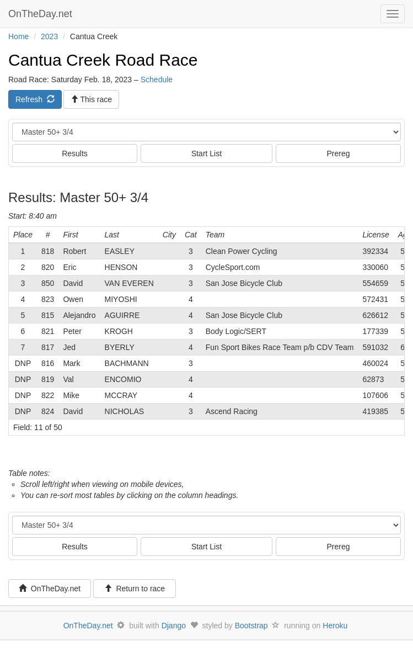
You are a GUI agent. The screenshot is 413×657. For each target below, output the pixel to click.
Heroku (335, 625)
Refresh (35, 99)
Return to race (134, 588)
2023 (49, 36)
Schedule (157, 79)
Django (174, 625)
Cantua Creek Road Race (103, 60)
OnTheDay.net (41, 13)
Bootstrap (251, 625)
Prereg (338, 153)
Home (18, 36)
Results (75, 153)
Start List (206, 153)
